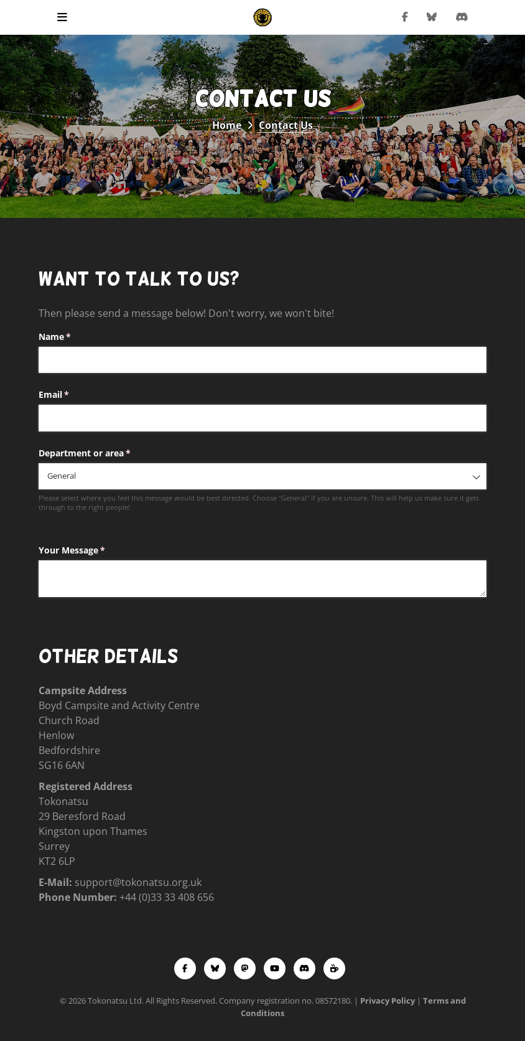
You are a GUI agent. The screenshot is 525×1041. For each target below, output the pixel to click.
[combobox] (262, 476)
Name (73, 337)
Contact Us (286, 125)
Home (226, 125)
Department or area (103, 453)
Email (72, 395)
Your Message (90, 550)
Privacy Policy (387, 1000)
